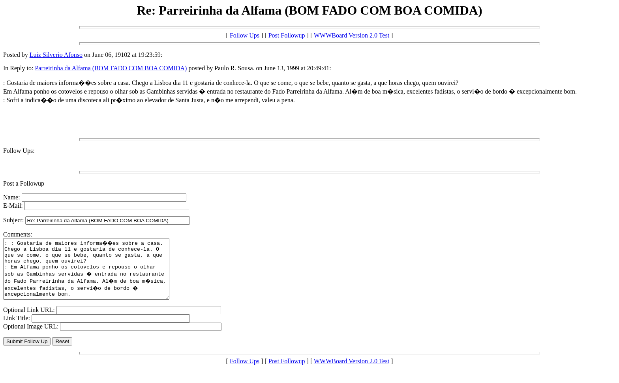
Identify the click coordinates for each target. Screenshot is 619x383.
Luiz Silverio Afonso (56, 54)
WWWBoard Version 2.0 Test (351, 35)
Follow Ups (244, 35)
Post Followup (286, 35)
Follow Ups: (19, 150)
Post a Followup (23, 183)
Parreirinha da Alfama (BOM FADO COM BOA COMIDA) (111, 68)
